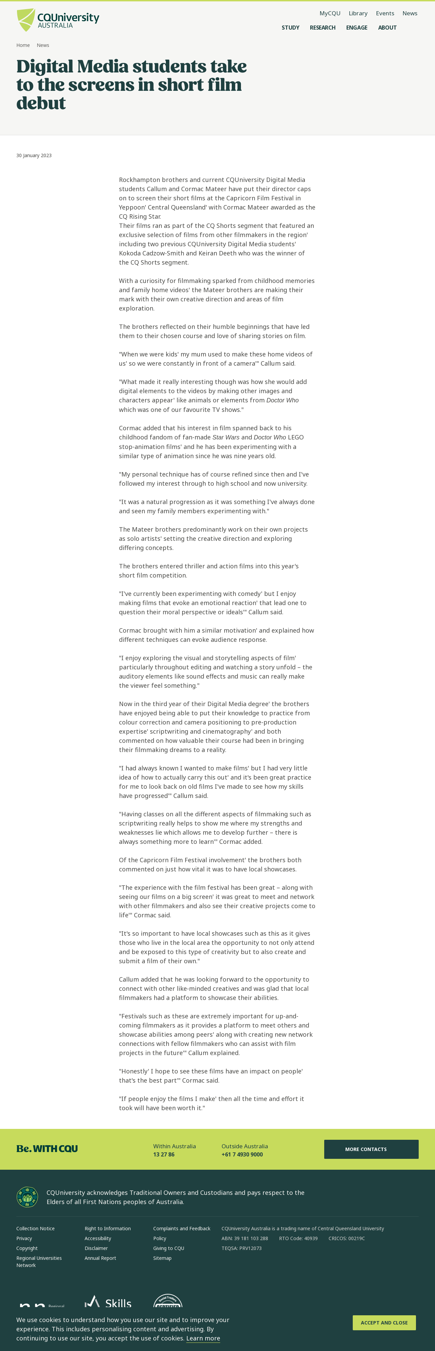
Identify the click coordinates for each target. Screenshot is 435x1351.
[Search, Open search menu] (412, 27)
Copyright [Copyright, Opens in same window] (27, 1248)
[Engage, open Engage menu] (357, 27)
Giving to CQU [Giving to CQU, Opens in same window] (168, 1248)
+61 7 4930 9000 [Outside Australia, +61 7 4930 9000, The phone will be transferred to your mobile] (242, 1154)
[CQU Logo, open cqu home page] (58, 20)
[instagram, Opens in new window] (246, 1270)
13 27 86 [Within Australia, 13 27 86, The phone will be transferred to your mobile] (163, 1154)
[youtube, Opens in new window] (299, 1270)
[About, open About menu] (388, 27)
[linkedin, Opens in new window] (264, 1270)
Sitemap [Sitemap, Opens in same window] (162, 1258)
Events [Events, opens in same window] (385, 13)
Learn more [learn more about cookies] (203, 1338)
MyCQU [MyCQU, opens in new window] (330, 13)
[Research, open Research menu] (322, 27)
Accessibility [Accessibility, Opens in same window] (98, 1238)
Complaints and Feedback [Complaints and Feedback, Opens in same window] (181, 1228)
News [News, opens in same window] (409, 13)
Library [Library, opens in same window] (358, 13)
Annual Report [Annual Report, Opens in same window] (100, 1258)
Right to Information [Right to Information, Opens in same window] (108, 1228)
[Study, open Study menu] (290, 27)
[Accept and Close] (384, 1322)
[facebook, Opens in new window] (229, 1270)
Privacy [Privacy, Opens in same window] (24, 1238)
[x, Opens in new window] (282, 1270)
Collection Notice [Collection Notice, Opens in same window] (35, 1228)
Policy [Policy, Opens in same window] (159, 1238)
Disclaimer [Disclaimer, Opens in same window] (96, 1248)
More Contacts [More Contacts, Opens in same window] (371, 1149)
